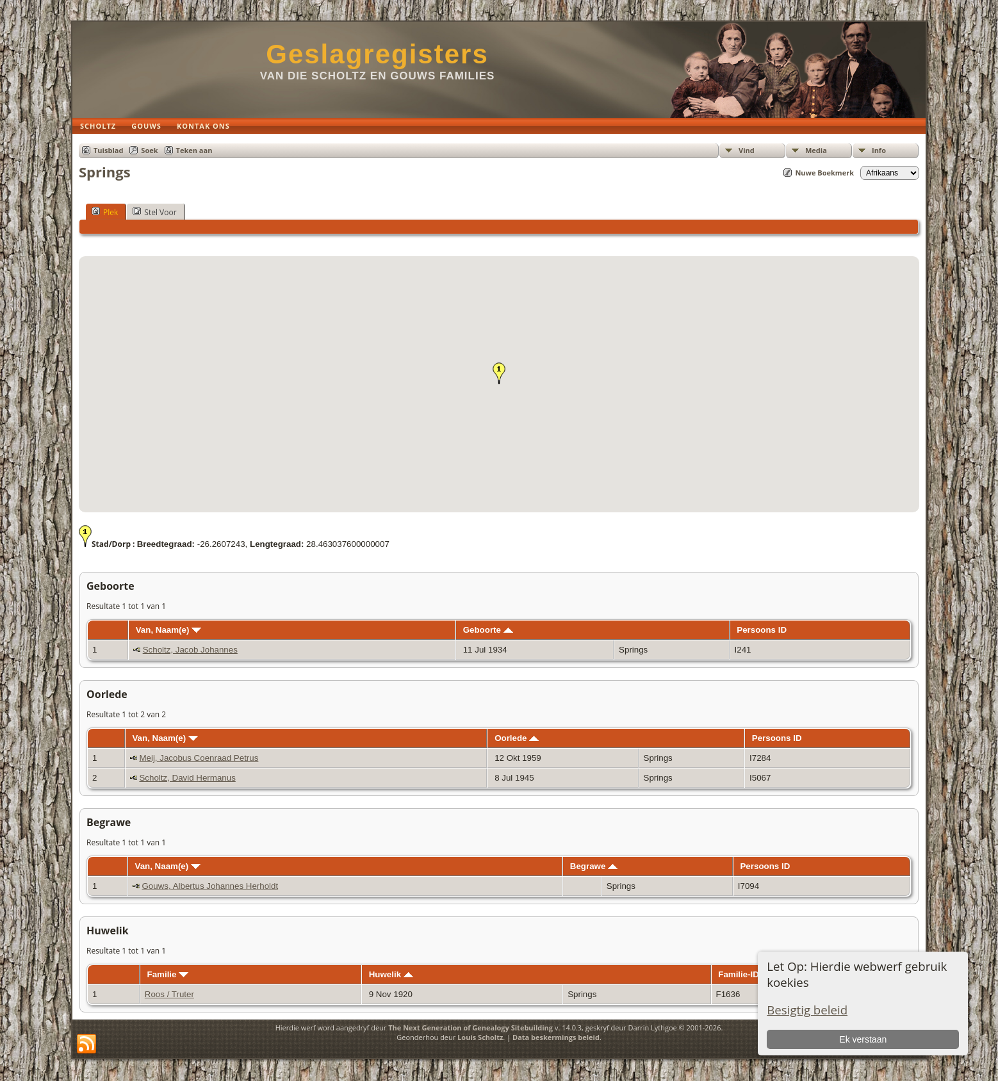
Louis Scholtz (480, 1037)
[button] (499, 373)
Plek (105, 212)
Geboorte (488, 630)
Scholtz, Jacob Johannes (190, 649)
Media (816, 150)
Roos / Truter (169, 994)
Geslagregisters (377, 54)
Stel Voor (154, 212)
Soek (149, 150)
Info (879, 150)
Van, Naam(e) (168, 630)
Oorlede (517, 738)
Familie (168, 974)
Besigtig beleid (807, 1010)
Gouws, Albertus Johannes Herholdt (210, 886)
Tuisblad (108, 150)
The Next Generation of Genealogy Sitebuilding (470, 1027)
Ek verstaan (863, 1039)
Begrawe (594, 866)
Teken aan (194, 150)
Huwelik (391, 974)
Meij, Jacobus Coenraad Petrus (198, 758)
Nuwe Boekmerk (824, 172)
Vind (747, 150)
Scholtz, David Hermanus (187, 778)
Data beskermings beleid (556, 1037)
